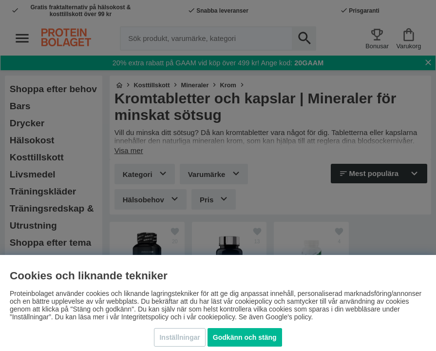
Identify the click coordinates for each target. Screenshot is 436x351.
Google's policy (288, 317)
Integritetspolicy (145, 317)
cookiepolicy (216, 317)
